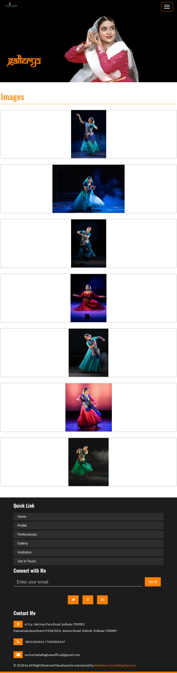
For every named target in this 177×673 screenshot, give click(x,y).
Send (152, 582)
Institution (24, 552)
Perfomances (27, 534)
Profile (22, 525)
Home (22, 517)
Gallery (23, 543)
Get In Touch (27, 561)
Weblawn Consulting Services (115, 665)
